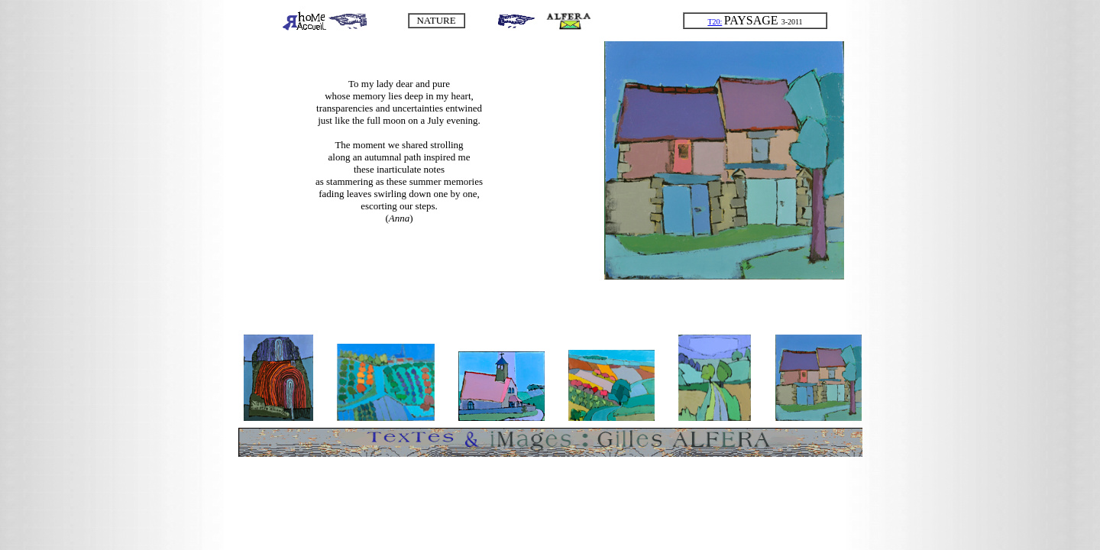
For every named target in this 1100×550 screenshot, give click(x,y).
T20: (714, 22)
